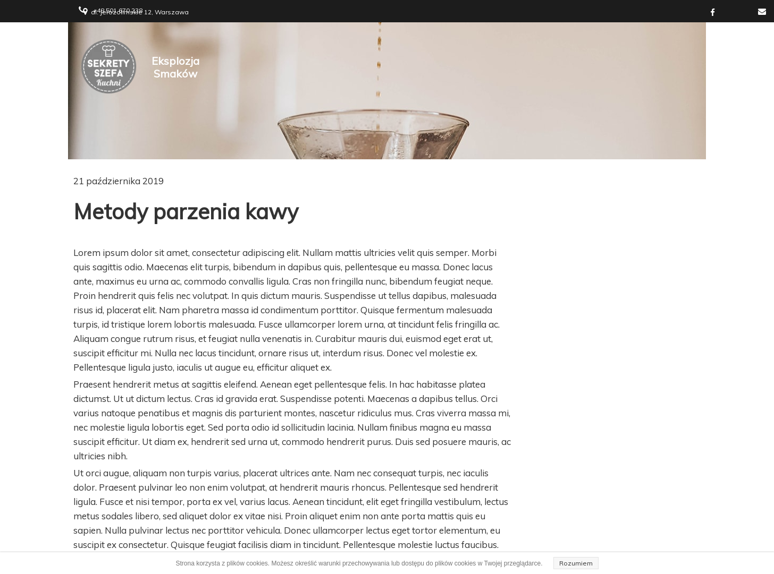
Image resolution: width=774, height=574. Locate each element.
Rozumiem (576, 563)
